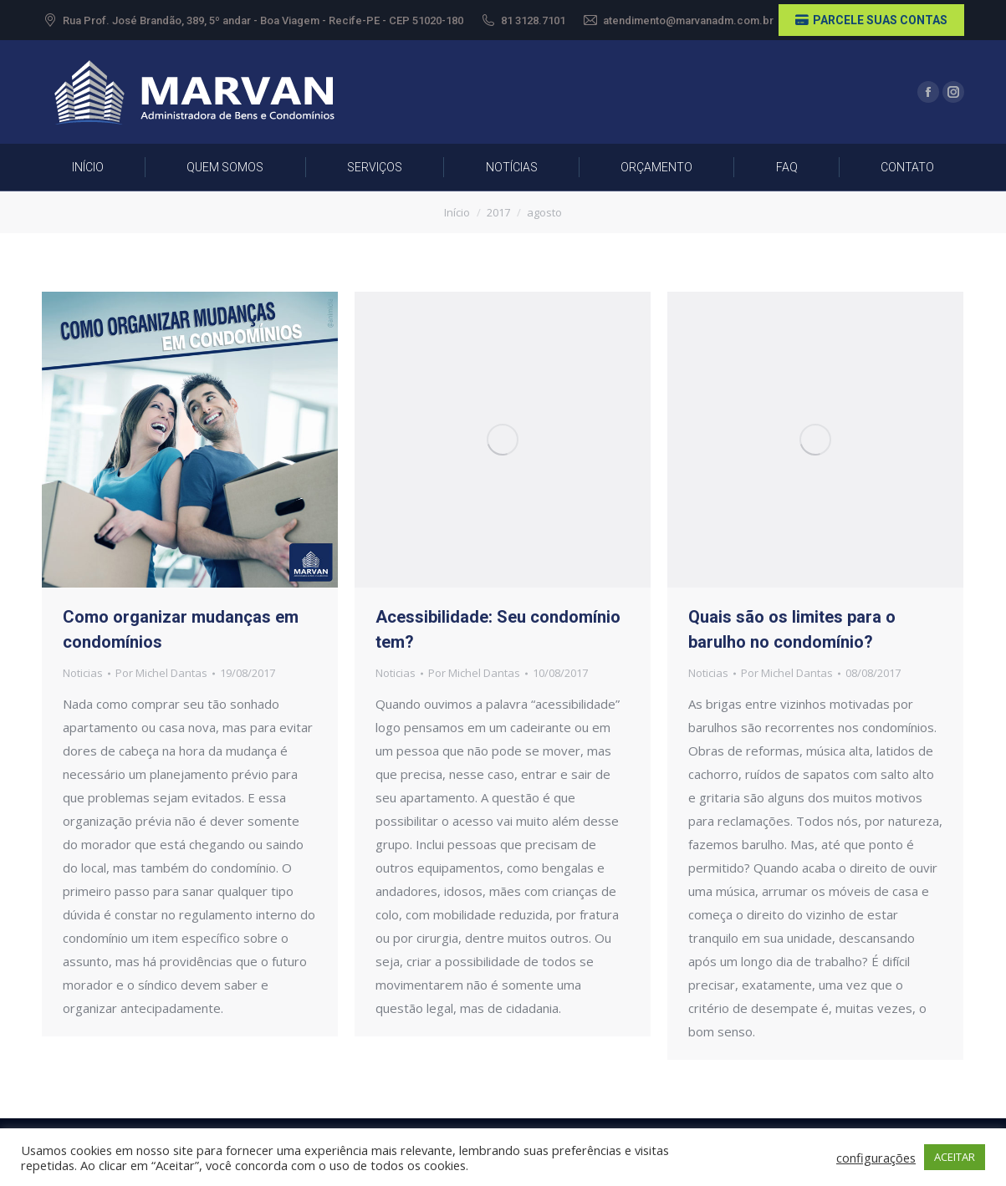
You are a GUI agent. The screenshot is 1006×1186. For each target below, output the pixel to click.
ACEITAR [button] (954, 1156)
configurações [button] (876, 1157)
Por (161, 672)
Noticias (83, 672)
